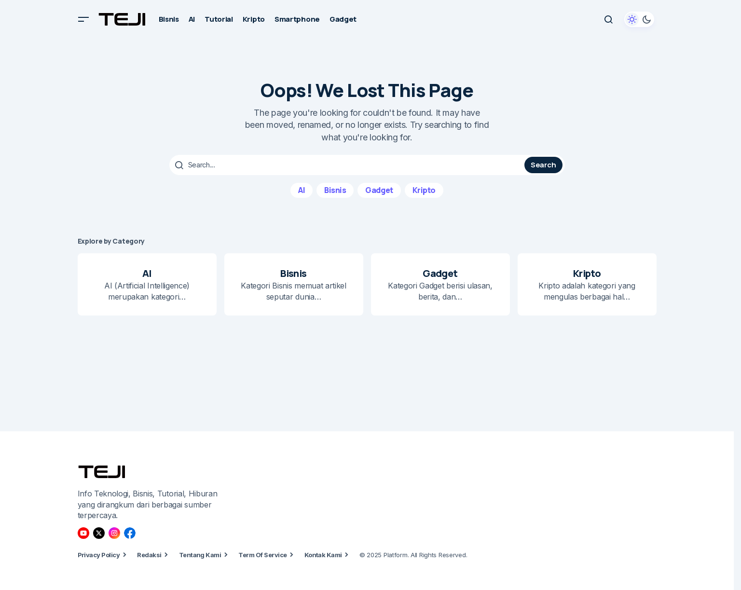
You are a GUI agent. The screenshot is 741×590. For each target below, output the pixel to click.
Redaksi (149, 555)
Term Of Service (262, 555)
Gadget (379, 189)
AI (301, 189)
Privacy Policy (99, 555)
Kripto (424, 189)
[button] (83, 19)
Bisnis (335, 189)
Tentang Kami (200, 555)
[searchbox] (348, 165)
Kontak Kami (323, 555)
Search (543, 165)
